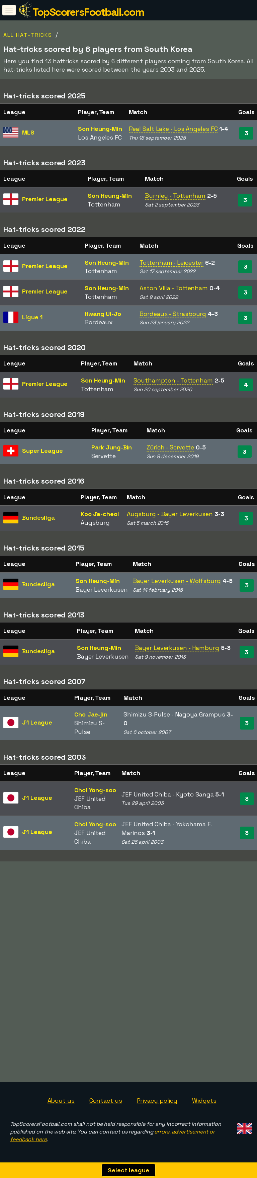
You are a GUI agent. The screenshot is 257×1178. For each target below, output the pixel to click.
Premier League (45, 199)
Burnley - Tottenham (175, 195)
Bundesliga (38, 517)
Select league (128, 1170)
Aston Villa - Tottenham (174, 288)
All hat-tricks (27, 34)
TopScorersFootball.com (88, 12)
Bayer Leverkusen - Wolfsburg (177, 581)
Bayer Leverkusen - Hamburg (177, 648)
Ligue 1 (32, 317)
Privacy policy (157, 1100)
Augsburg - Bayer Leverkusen (170, 514)
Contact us (105, 1100)
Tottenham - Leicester (171, 262)
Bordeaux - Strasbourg (173, 314)
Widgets (204, 1100)
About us (61, 1100)
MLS (28, 132)
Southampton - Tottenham (173, 380)
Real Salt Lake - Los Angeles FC (173, 129)
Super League (42, 450)
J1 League (37, 722)
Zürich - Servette (170, 447)
